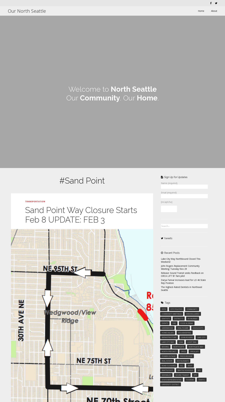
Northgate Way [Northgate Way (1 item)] (196, 347)
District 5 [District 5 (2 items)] (178, 318)
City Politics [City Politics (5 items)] (176, 309)
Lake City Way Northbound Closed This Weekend (180, 260)
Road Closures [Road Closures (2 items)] (169, 365)
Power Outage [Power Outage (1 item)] (168, 356)
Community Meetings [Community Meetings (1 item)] (172, 314)
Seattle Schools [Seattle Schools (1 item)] (185, 370)
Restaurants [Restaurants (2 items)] (183, 361)
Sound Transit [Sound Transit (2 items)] (182, 375)
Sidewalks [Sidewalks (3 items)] (166, 375)
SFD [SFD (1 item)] (199, 370)
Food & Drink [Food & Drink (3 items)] (186, 323)
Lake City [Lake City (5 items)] (201, 337)
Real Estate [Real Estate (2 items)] (167, 361)
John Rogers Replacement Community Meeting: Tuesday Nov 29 (180, 267)
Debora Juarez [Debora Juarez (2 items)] (192, 314)
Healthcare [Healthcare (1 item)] (183, 328)
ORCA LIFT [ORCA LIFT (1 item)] (194, 351)
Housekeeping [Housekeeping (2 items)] (184, 332)
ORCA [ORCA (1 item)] (183, 351)
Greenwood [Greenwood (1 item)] (167, 328)
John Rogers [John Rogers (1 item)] (187, 337)
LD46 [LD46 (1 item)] (181, 342)
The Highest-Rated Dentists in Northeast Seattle (181, 289)
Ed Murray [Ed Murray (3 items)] (193, 318)
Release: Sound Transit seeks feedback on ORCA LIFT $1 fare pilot (182, 274)
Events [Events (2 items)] (165, 323)
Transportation (35, 201)
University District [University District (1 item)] (170, 384)
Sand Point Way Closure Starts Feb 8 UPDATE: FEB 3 (81, 214)
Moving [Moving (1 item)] (165, 347)
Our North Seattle (27, 11)
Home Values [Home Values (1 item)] (168, 332)
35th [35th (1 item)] (164, 309)
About (214, 10)
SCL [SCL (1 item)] (181, 365)
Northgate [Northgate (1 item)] (178, 347)
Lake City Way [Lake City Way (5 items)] (168, 342)
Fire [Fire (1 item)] (174, 323)
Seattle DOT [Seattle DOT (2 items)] (167, 370)
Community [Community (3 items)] (192, 309)
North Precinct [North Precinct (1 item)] (169, 351)
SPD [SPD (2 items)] (195, 375)
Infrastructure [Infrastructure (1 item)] (169, 337)
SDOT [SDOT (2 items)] (190, 365)
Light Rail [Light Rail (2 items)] (192, 342)
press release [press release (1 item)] (186, 356)
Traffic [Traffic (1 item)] (201, 379)
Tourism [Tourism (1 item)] (190, 379)
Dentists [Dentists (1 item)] (166, 318)
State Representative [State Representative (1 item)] (171, 379)
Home (201, 10)
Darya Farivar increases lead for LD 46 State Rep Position (183, 281)
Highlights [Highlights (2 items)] (198, 328)
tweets (168, 238)
